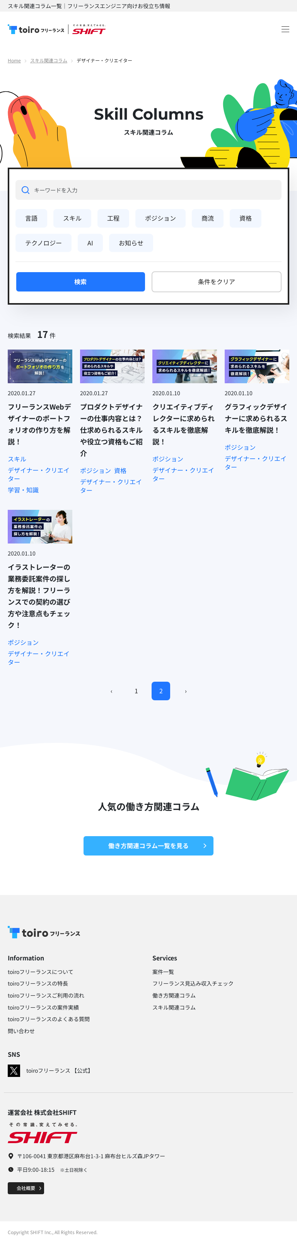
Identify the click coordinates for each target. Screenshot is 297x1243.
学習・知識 (23, 490)
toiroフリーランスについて (40, 972)
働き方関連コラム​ (174, 995)
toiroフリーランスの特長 (38, 983)
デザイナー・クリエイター (39, 474)
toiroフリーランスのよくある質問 (49, 1019)
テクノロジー (43, 242)
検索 (80, 281)
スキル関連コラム (48, 60)
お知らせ (131, 242)
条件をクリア (216, 281)
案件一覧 (163, 972)
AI (90, 242)
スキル (72, 218)
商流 (207, 218)
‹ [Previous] (112, 690)
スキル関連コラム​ (174, 1007)
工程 (113, 218)
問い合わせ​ (21, 1031)
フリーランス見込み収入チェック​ (193, 983)
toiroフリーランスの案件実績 (43, 1007)
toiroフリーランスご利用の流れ (46, 995)
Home (14, 60)
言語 (31, 218)
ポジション (160, 218)
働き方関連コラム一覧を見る (157, 845)
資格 (245, 218)
